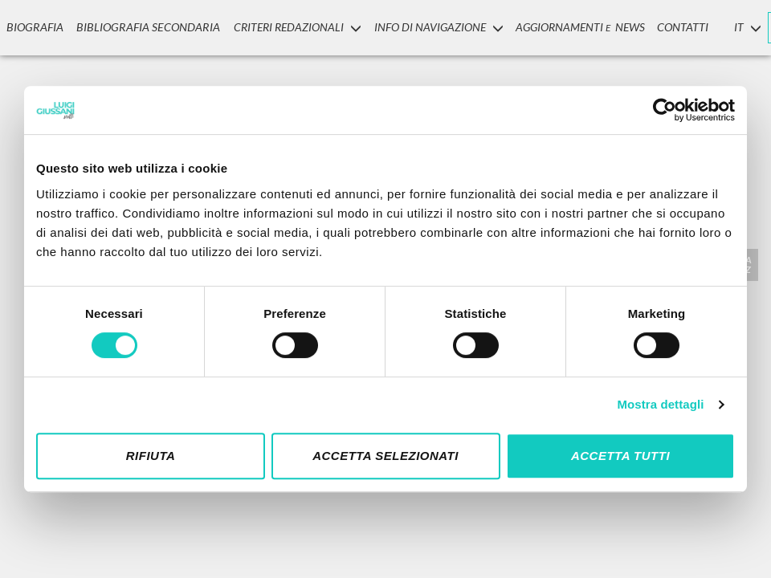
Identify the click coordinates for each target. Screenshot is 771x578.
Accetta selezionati (385, 455)
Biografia (33, 27)
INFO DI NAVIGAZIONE (431, 27)
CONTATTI (676, 27)
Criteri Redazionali (289, 27)
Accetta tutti (620, 455)
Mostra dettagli (660, 404)
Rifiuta (151, 455)
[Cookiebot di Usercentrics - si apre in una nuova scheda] (664, 110)
